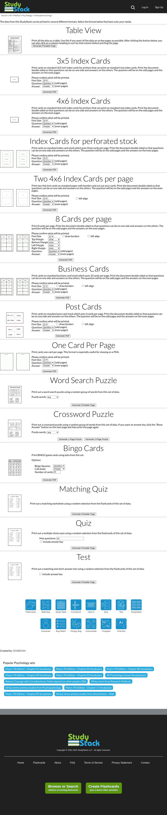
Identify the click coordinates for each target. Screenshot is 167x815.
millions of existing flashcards (63, 787)
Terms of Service (93, 762)
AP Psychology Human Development (126, 675)
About (57, 762)
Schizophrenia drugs (43, 15)
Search (4, 15)
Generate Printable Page (44, 46)
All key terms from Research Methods (111, 681)
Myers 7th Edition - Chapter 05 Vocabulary (28, 693)
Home (20, 762)
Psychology (27, 15)
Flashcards (39, 762)
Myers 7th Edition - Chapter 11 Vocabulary (89, 687)
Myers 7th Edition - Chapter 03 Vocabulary (79, 675)
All (10, 15)
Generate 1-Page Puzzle (70, 439)
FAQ (72, 762)
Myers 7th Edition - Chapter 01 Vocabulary (28, 668)
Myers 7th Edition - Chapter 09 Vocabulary (28, 675)
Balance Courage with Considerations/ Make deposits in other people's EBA (45, 681)
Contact (145, 762)
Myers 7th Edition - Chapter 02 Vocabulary (79, 668)
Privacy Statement (122, 762)
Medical (16, 15)
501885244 (19, 650)
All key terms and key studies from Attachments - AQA (85, 693)
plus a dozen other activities (103, 787)
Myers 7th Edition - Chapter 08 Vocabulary (130, 668)
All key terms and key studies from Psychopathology (33, 687)
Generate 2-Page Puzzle (96, 439)
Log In (145, 7)
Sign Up (159, 7)
